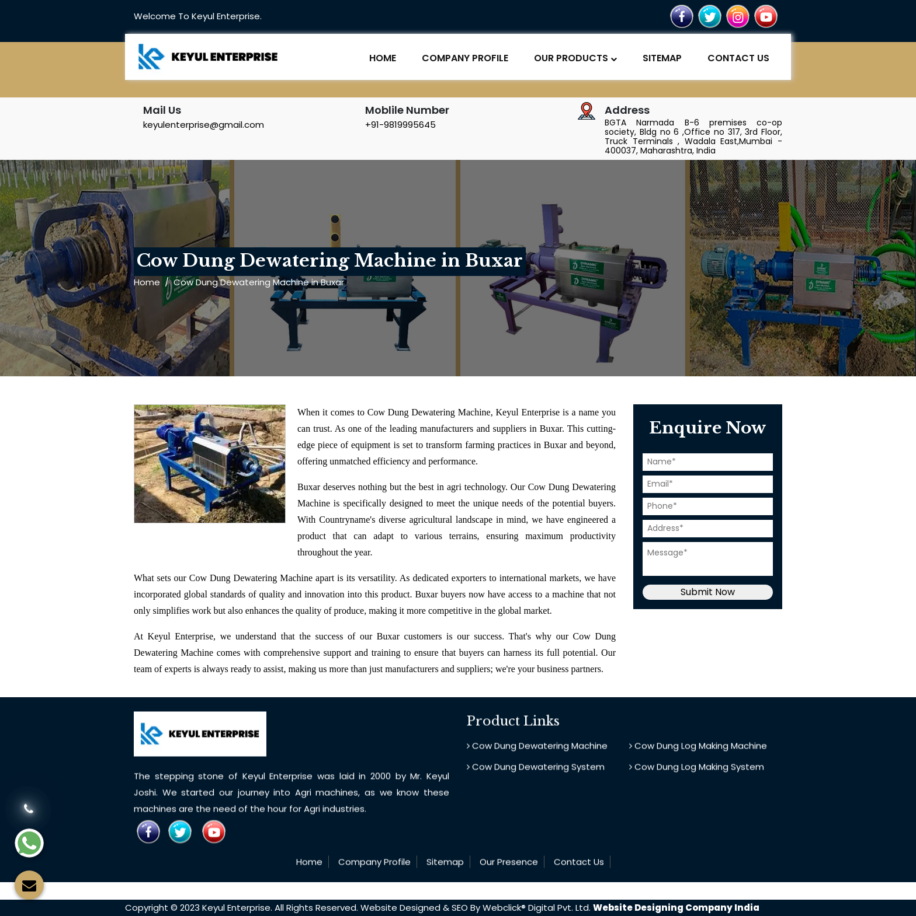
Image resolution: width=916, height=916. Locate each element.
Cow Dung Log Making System (696, 770)
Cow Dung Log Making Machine (698, 749)
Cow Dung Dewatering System (536, 770)
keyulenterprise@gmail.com (203, 124)
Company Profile (465, 58)
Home (382, 58)
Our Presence (509, 865)
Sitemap (662, 58)
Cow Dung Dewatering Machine (537, 749)
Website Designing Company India (676, 907)
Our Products (575, 58)
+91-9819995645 (400, 124)
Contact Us (738, 58)
